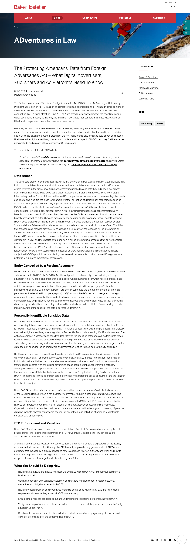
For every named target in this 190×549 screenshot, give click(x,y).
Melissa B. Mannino (149, 88)
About (28, 18)
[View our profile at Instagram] (165, 540)
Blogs (57, 18)
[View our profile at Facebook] (161, 540)
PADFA (160, 124)
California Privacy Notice (78, 540)
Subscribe (159, 18)
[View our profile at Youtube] (170, 540)
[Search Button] (173, 7)
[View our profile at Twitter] (157, 540)
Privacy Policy (46, 540)
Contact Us (125, 18)
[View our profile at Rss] (175, 540)
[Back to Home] (30, 7)
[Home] (185, 22)
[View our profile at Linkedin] (152, 540)
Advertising (30, 95)
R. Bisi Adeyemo (147, 93)
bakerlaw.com (170, 2)
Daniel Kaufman (147, 82)
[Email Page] (185, 27)
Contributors (89, 18)
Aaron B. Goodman (148, 77)
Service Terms (60, 540)
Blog (16, 26)
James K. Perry (146, 99)
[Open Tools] (185, 33)
